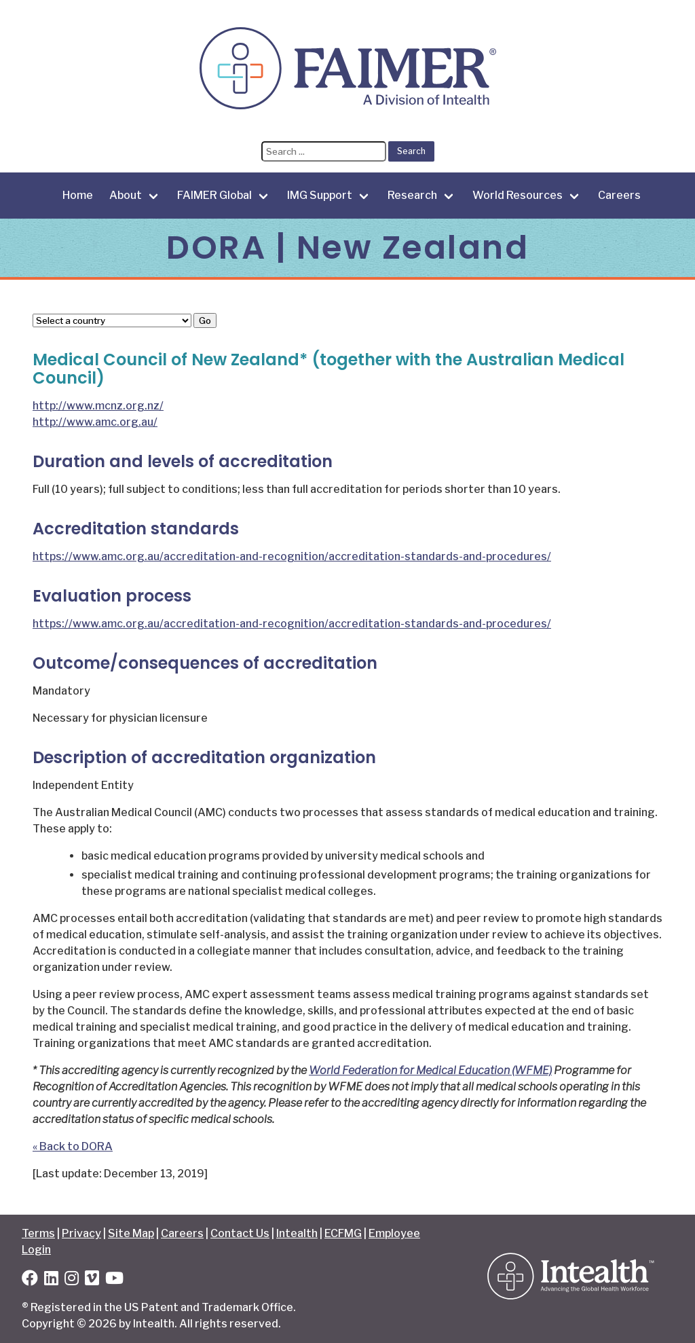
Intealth (297, 1233)
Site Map (131, 1233)
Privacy (81, 1233)
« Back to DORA (73, 1146)
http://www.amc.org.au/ (95, 422)
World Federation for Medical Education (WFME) (430, 1070)
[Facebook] (30, 1280)
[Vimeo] (92, 1280)
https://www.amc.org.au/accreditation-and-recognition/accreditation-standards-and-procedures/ (292, 556)
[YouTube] (114, 1280)
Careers (619, 195)
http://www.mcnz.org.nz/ (98, 405)
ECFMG (343, 1233)
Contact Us (239, 1233)
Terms (38, 1233)
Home (77, 195)
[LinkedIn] (51, 1280)
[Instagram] (71, 1280)
